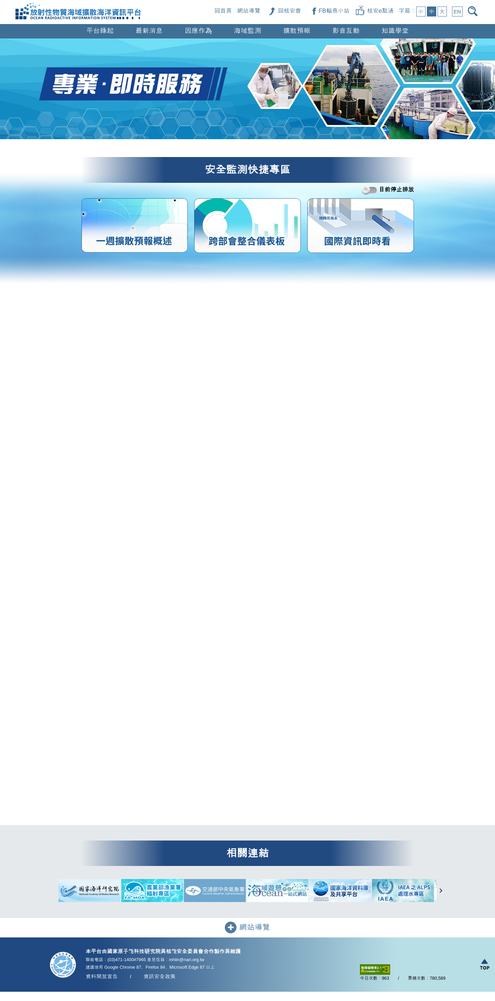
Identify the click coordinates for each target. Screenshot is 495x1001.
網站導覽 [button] (247, 928)
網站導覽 (249, 11)
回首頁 (223, 11)
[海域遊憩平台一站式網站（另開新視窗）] (277, 891)
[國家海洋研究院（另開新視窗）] (89, 891)
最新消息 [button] (149, 30)
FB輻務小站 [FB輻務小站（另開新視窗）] (334, 11)
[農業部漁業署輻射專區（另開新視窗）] (152, 891)
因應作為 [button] (198, 30)
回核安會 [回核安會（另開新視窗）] (289, 11)
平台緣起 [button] (99, 30)
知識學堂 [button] (395, 30)
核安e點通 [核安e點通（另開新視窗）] (380, 11)
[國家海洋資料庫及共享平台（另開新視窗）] (340, 891)
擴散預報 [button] (296, 30)
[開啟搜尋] (474, 11)
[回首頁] (78, 4)
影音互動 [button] (346, 30)
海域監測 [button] (247, 30)
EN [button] (457, 11)
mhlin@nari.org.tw (186, 960)
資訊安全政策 (159, 977)
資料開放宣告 (102, 977)
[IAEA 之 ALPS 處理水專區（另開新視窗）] (403, 891)
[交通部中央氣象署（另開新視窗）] (215, 891)
